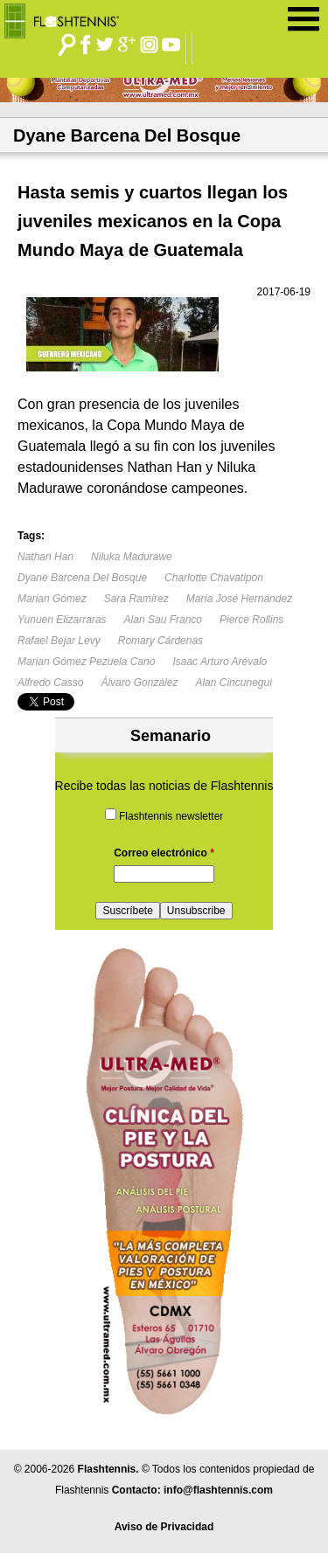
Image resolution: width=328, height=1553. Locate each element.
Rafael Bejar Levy (59, 640)
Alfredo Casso (50, 682)
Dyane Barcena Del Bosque (82, 578)
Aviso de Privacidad (164, 1527)
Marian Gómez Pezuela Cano (86, 661)
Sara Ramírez (136, 599)
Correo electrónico (164, 853)
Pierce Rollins (251, 620)
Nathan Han (45, 557)
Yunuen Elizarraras (62, 620)
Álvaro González (139, 682)
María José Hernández (239, 599)
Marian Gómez (52, 599)
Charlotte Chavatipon (213, 578)
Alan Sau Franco (163, 620)
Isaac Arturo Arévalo (219, 661)
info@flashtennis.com (218, 1490)
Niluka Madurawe (131, 557)
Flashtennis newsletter (171, 816)
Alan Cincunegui (233, 682)
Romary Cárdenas (160, 640)
